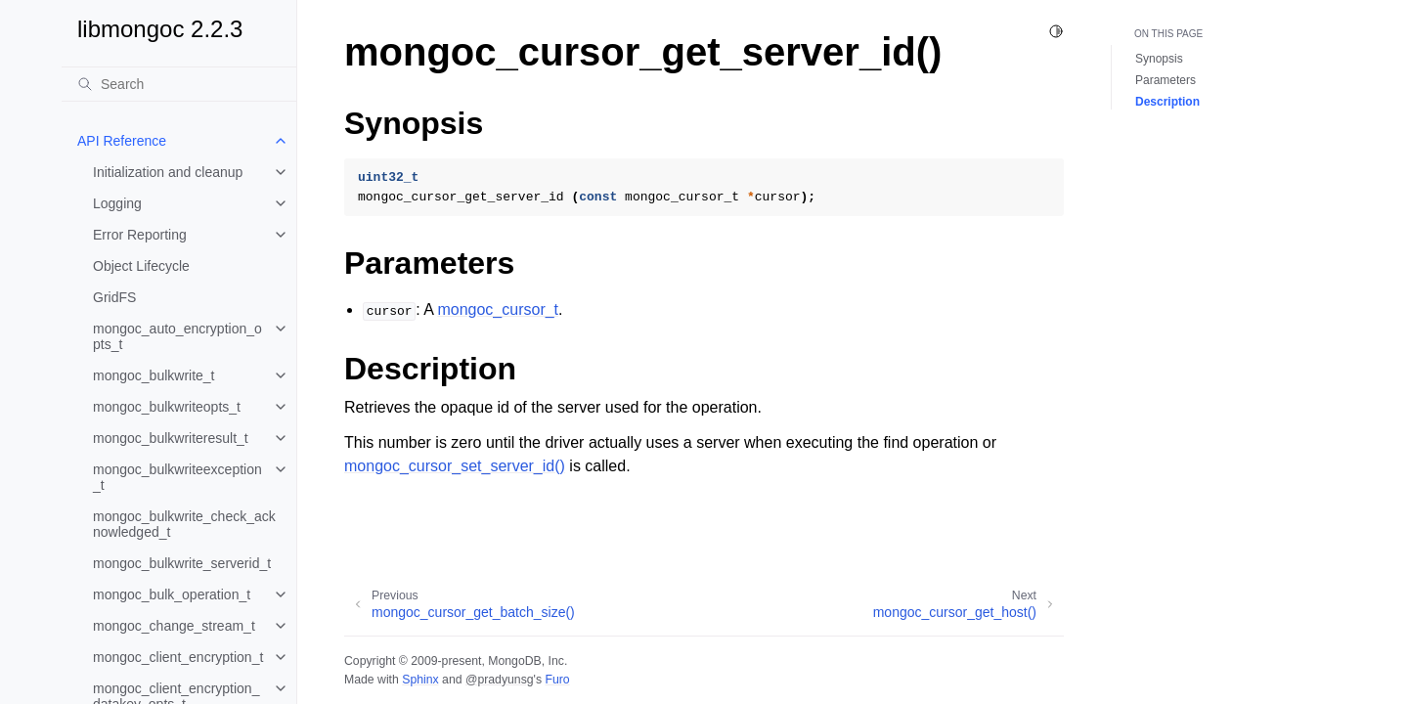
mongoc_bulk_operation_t (171, 594)
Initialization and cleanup (167, 172)
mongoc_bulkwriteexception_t (177, 477)
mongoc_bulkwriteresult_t (170, 438)
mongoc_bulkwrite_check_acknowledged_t (184, 524)
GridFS (114, 297)
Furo (557, 679)
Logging (117, 203)
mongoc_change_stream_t (174, 626)
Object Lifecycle (141, 266)
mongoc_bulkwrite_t (154, 375)
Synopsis (1159, 59)
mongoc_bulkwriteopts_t (167, 407)
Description (1167, 102)
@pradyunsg (499, 679)
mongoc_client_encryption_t (178, 657)
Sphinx (420, 679)
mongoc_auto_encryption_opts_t (177, 336)
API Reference (121, 141)
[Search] (179, 84)
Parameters (1165, 80)
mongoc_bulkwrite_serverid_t (182, 563)
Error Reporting (140, 234)
